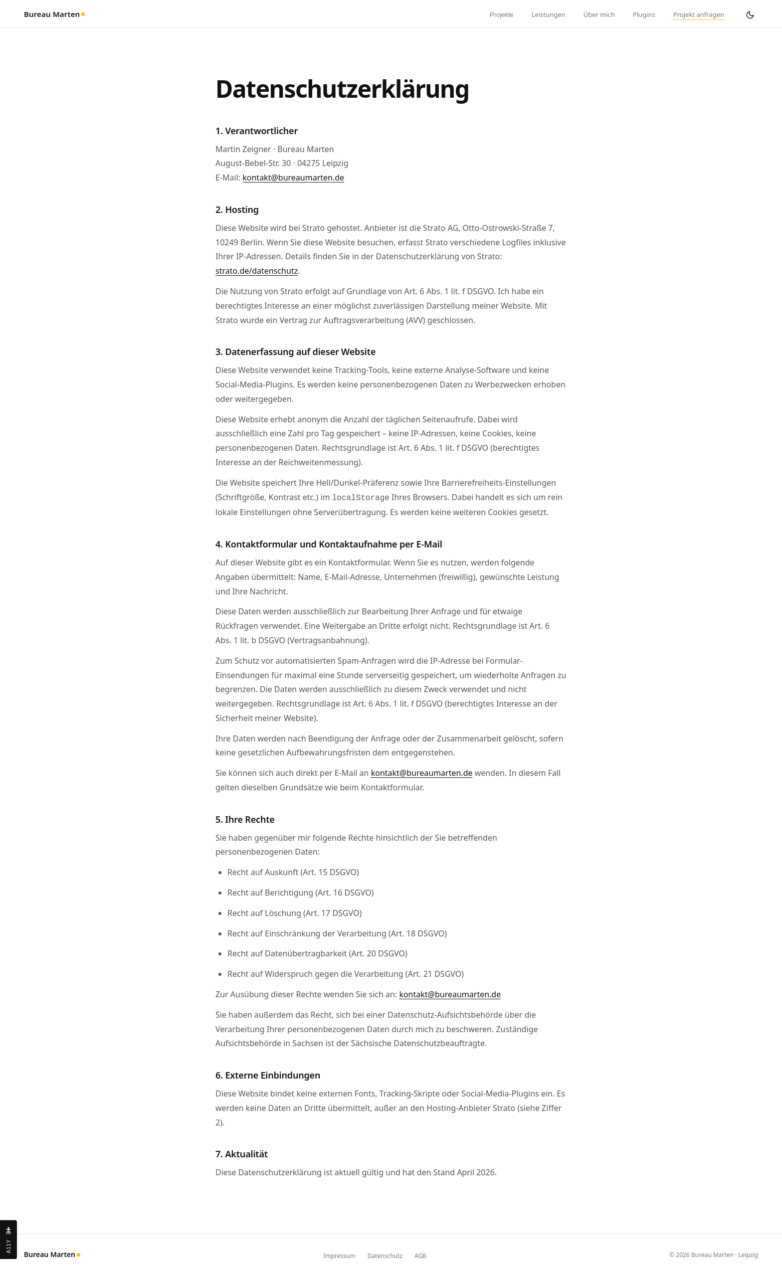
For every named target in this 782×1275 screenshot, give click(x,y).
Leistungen (549, 14)
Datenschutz (385, 1255)
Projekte (502, 14)
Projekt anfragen (698, 14)
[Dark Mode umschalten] (750, 15)
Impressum (339, 1255)
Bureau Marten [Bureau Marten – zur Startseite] (54, 14)
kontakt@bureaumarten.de (293, 177)
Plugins (644, 14)
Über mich (599, 14)
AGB (420, 1255)
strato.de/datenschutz (256, 270)
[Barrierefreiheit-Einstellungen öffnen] (8, 1239)
